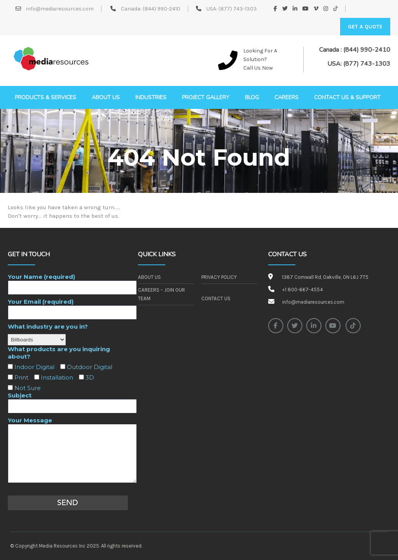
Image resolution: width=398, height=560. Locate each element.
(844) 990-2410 (161, 8)
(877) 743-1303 (237, 8)
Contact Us (215, 298)
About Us (149, 277)
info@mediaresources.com (59, 8)
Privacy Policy (218, 277)
